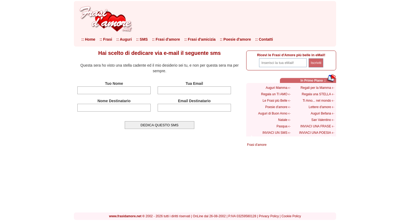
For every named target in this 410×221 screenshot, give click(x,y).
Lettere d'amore (320, 107)
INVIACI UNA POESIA (315, 133)
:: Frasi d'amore (166, 39)
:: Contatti (264, 39)
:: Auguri (124, 39)
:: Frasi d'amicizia (200, 39)
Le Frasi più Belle (275, 100)
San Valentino (321, 120)
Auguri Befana (321, 113)
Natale (282, 120)
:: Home (88, 39)
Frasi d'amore (257, 145)
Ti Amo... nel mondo (317, 100)
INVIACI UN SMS (275, 133)
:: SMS (142, 39)
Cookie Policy (291, 216)
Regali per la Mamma (316, 88)
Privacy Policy (269, 216)
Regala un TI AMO (274, 94)
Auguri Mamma (276, 88)
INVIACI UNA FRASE (315, 126)
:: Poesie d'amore (235, 39)
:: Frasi (106, 39)
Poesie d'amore (276, 107)
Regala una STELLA (316, 94)
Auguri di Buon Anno (272, 113)
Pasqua (281, 126)
